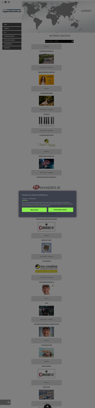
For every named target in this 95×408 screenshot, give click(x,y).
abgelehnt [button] (66, 204)
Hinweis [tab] (25, 198)
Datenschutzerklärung (50, 213)
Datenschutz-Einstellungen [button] (35, 205)
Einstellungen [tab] (32, 198)
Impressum (41, 213)
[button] (34, 210)
